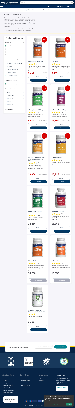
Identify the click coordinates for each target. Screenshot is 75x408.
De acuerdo (69, 404)
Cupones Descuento (25, 385)
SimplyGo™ (41, 380)
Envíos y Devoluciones (8, 383)
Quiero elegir (55, 404)
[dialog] (59, 401)
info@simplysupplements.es (62, 378)
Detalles (37, 76)
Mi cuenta (5, 378)
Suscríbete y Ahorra (25, 380)
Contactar (5, 380)
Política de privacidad (8, 392)
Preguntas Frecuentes (8, 385)
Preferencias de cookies (8, 387)
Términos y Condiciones (8, 390)
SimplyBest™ (42, 378)
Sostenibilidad (24, 383)
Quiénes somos (24, 378)
